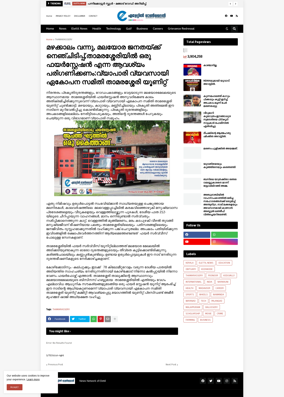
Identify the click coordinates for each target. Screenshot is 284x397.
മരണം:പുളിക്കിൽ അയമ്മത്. (220, 148)
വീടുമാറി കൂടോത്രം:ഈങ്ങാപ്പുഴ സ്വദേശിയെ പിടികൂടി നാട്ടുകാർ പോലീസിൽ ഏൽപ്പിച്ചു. (217, 119)
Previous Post (55, 365)
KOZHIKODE (207, 269)
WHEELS (203, 294)
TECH (203, 301)
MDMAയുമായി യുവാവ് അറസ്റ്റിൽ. (216, 82)
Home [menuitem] (50, 28)
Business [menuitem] (142, 28)
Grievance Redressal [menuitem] (181, 28)
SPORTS (190, 294)
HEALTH (189, 288)
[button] (230, 4)
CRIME (220, 313)
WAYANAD (191, 301)
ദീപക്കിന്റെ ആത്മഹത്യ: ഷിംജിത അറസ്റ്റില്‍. (217, 135)
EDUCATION (224, 262)
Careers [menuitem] (158, 28)
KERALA (190, 262)
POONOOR (213, 275)
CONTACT (93, 16)
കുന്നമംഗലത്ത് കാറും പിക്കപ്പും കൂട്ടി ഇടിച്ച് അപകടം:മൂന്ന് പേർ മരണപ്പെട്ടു (216, 101)
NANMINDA (218, 294)
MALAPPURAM (193, 307)
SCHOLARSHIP (193, 313)
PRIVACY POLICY (63, 16)
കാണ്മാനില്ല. (210, 65)
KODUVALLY (229, 275)
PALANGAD (216, 301)
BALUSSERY (211, 307)
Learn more (33, 379)
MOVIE (208, 313)
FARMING (190, 320)
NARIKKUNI (223, 282)
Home (49, 16)
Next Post (171, 365)
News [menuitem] (62, 28)
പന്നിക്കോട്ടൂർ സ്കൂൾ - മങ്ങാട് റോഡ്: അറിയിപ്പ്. (117, 3)
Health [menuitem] (96, 28)
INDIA (209, 282)
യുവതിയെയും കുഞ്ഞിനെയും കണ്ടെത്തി (219, 165)
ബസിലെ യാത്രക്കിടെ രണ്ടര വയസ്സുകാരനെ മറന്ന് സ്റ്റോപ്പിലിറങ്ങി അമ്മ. (220, 183)
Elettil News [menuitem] (79, 28)
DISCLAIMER (79, 16)
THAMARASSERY (63, 39)
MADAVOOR (204, 288)
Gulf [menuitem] (128, 28)
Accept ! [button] (14, 387)
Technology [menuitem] (113, 28)
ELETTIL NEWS (206, 262)
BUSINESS (205, 320)
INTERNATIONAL (194, 282)
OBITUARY (191, 269)
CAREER (220, 288)
